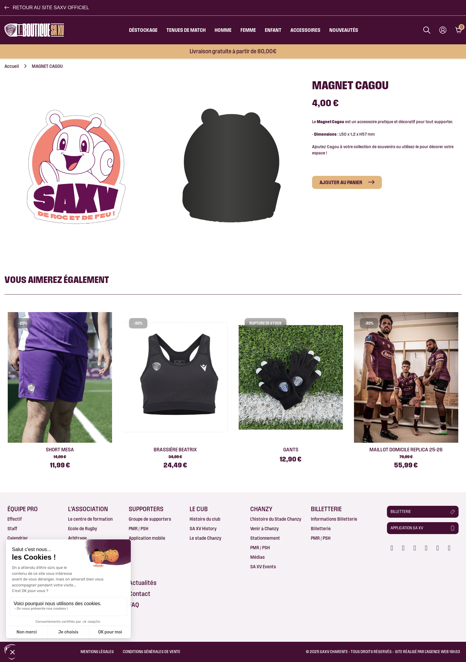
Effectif (14, 519)
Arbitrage (77, 538)
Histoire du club (205, 519)
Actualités (143, 582)
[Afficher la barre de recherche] (426, 30)
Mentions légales (97, 652)
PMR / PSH (138, 528)
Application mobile (147, 538)
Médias (257, 557)
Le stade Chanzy (205, 538)
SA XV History (203, 528)
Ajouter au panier (340, 182)
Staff (12, 528)
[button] (46, 7)
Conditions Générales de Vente (151, 652)
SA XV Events (263, 566)
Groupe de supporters (150, 519)
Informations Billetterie (334, 519)
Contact (139, 593)
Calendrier (17, 538)
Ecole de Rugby (82, 528)
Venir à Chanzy (264, 528)
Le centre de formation (90, 519)
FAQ (134, 604)
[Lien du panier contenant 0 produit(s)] (458, 30)
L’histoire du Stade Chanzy (275, 519)
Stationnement (265, 538)
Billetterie (321, 528)
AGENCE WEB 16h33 (443, 652)
